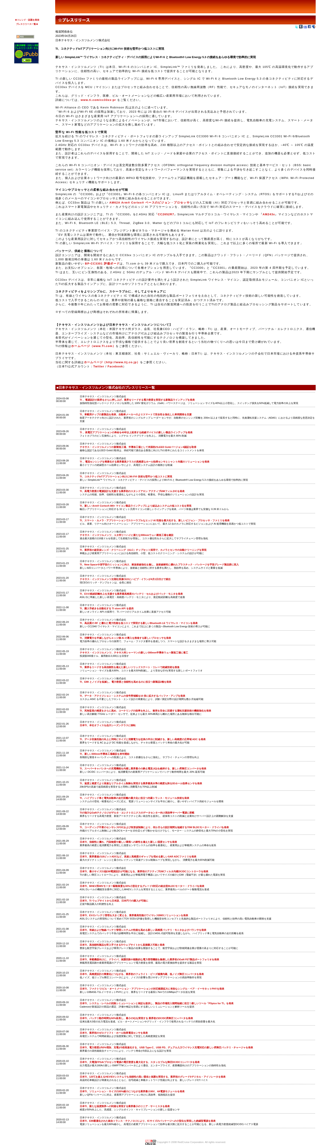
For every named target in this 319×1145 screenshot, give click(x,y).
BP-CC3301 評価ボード (102, 263)
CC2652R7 (166, 214)
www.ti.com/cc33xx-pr (98, 100)
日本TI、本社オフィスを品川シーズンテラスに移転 (108, 725)
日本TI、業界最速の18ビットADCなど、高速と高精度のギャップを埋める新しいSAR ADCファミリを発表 (138, 856)
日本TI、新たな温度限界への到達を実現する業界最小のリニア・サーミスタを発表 (125, 1106)
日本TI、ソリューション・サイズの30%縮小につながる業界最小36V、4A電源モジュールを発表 (132, 1091)
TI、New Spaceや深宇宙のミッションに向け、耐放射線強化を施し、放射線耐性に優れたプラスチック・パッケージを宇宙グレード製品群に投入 (159, 564)
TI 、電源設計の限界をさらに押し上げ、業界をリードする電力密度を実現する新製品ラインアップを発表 (137, 399)
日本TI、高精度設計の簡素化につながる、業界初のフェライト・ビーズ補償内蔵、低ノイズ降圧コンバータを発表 (142, 974)
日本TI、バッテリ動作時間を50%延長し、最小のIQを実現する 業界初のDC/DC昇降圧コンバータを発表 (136, 1018)
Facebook (115, 366)
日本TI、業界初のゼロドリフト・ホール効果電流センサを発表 (114, 1032)
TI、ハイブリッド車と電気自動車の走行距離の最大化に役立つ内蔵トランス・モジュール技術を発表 (134, 798)
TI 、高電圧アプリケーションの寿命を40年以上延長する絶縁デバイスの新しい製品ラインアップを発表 (136, 432)
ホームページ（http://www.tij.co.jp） (112, 362)
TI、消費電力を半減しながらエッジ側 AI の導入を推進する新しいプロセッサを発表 (125, 638)
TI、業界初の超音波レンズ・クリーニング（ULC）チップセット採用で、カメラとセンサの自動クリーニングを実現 (143, 550)
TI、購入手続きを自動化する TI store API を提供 (107, 608)
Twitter (98, 366)
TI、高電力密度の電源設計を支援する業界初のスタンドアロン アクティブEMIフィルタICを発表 (132, 491)
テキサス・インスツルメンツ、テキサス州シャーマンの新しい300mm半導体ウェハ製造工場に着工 (134, 652)
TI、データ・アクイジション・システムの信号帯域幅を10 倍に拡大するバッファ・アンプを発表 (132, 695)
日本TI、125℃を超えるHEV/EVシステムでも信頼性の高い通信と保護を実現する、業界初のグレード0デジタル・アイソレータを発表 (153, 1076)
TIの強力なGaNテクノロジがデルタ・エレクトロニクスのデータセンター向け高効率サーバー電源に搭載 (137, 812)
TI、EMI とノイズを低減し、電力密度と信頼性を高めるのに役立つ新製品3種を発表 (125, 681)
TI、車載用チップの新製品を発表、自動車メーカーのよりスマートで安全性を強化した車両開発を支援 (136, 414)
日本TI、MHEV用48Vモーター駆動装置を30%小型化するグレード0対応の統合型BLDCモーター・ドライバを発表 (142, 886)
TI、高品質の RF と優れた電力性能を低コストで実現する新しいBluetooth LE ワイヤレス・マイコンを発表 (139, 623)
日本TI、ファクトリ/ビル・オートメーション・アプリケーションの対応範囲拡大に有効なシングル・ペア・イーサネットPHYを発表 (152, 988)
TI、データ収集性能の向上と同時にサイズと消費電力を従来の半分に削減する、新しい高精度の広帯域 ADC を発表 (143, 739)
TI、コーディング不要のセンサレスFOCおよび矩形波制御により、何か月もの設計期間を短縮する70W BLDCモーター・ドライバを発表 (154, 827)
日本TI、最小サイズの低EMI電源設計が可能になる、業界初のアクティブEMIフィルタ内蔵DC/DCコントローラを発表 (144, 871)
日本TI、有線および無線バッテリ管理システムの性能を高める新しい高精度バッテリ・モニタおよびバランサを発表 (143, 930)
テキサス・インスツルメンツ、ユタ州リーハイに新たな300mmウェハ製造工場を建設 (127, 535)
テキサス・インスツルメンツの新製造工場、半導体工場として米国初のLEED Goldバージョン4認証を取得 (138, 447)
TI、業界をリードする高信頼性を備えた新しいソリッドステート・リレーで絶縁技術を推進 (129, 667)
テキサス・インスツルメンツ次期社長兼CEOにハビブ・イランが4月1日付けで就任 (125, 579)
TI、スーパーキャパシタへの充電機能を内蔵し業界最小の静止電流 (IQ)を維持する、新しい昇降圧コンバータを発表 (143, 768)
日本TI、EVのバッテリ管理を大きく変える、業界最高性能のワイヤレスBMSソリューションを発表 (134, 915)
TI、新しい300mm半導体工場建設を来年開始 (105, 754)
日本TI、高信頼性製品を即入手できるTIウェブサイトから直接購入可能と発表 (122, 944)
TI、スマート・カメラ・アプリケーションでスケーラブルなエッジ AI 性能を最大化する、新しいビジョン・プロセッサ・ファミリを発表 (155, 520)
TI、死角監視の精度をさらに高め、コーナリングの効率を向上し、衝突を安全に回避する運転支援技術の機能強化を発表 (145, 710)
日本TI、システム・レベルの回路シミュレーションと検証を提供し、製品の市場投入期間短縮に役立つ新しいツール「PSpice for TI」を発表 (156, 1003)
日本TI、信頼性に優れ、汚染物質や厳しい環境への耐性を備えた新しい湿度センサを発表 (128, 842)
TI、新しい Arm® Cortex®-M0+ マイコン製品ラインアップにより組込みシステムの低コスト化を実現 (135, 505)
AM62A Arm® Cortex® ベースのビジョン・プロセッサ (149, 202)
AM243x (269, 214)
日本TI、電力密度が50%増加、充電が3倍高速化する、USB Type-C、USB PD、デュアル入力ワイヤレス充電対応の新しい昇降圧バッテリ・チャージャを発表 (166, 1047)
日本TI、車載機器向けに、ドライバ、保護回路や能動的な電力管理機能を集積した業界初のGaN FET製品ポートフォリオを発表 (149, 959)
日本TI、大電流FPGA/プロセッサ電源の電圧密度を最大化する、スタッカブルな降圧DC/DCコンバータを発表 (140, 1062)
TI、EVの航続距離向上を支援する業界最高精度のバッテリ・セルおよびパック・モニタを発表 (131, 593)
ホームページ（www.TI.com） (93, 346)
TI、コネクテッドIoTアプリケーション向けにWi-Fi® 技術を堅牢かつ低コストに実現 (126, 476)
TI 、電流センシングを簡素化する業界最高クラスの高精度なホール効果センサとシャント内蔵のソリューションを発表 (144, 461)
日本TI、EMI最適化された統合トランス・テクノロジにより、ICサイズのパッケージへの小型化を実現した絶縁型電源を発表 (148, 1121)
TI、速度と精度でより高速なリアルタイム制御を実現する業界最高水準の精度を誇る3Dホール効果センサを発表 (141, 783)
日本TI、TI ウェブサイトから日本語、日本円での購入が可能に (114, 900)
